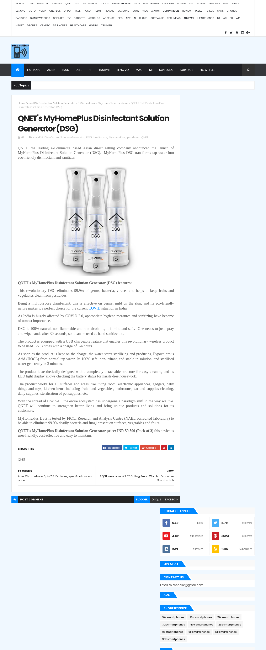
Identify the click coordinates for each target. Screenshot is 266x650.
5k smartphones (218, 226)
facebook (162, 505)
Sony (136, 11)
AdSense (109, 18)
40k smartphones (192, 219)
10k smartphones (192, 204)
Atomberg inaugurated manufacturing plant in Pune (223, 575)
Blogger (141, 617)
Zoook (104, 3)
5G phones (60, 25)
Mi (151, 70)
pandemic (123, 103)
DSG (80, 103)
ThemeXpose (23, 644)
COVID (107, 309)
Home (21, 103)
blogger (132, 505)
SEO (120, 18)
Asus (137, 3)
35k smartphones (219, 234)
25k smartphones (220, 219)
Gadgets (79, 18)
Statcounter (103, 605)
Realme (109, 11)
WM (238, 18)
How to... (21, 3)
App (128, 18)
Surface (186, 70)
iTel (225, 3)
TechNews (174, 18)
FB (231, 18)
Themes (39, 644)
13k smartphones (192, 234)
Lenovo (21, 11)
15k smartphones (192, 212)
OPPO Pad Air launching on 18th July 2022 (224, 555)
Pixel (77, 11)
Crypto (45, 25)
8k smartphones (191, 226)
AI (135, 18)
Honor (181, 3)
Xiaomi (155, 11)
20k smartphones (219, 204)
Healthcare (78, 25)
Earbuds (21, 18)
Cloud (143, 18)
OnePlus (55, 11)
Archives (235, 418)
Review (186, 11)
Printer (57, 3)
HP (90, 70)
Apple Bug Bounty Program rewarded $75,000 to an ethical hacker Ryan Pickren (216, 344)
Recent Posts (198, 418)
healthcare (91, 103)
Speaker (58, 18)
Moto (32, 11)
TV (69, 18)
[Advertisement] (179, 50)
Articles (94, 18)
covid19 (32, 103)
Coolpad (168, 3)
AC (225, 18)
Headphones (205, 18)
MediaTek (43, 3)
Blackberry (151, 3)
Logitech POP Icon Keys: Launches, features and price (220, 615)
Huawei (201, 3)
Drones (232, 11)
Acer (51, 70)
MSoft (20, 25)
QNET (134, 103)
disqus (147, 505)
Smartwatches (40, 18)
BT (218, 18)
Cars (220, 11)
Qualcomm (72, 3)
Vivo (145, 11)
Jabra (235, 3)
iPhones (214, 3)
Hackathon (90, 3)
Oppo (67, 11)
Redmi (97, 11)
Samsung (123, 11)
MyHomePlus (107, 103)
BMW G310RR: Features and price (219, 595)
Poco (87, 11)
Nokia (42, 11)
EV (32, 3)
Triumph (106, 25)
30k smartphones (219, 212)
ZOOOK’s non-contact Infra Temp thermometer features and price (220, 535)
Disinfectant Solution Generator (57, 103)
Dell (79, 70)
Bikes (210, 11)
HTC (191, 3)
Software (157, 18)
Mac (139, 70)
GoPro (93, 25)
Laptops (34, 70)
